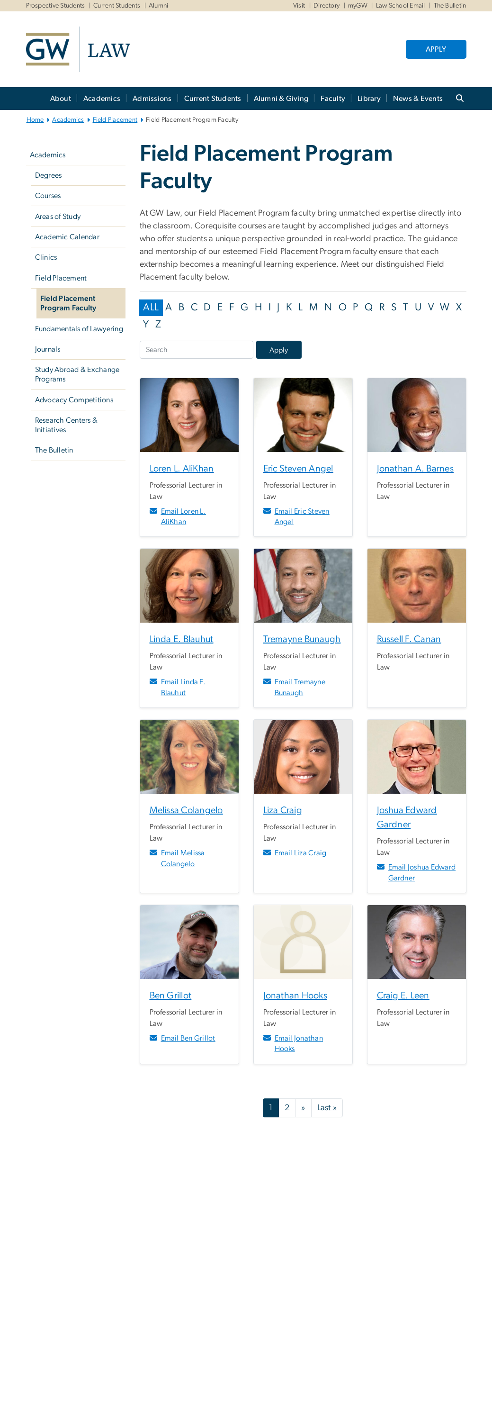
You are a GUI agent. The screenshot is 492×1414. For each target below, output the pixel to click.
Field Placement (115, 120)
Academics (101, 98)
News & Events (418, 98)
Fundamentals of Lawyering (79, 329)
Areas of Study (58, 216)
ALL (151, 307)
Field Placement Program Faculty (68, 303)
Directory (326, 5)
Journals (48, 349)
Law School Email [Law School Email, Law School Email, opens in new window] (400, 5)
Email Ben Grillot (188, 1038)
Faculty (333, 98)
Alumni (159, 5)
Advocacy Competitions (74, 400)
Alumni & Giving (281, 98)
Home (35, 120)
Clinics (46, 257)
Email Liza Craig (301, 853)
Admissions (152, 98)
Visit (299, 5)
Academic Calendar (67, 237)
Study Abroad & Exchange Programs (77, 374)
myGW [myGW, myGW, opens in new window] (357, 5)
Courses (48, 195)
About (60, 98)
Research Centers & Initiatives (66, 425)
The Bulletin (54, 450)
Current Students (116, 5)
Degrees (48, 175)
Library (369, 98)
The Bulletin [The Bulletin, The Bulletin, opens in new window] (450, 5)
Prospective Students (55, 5)
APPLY (436, 49)
